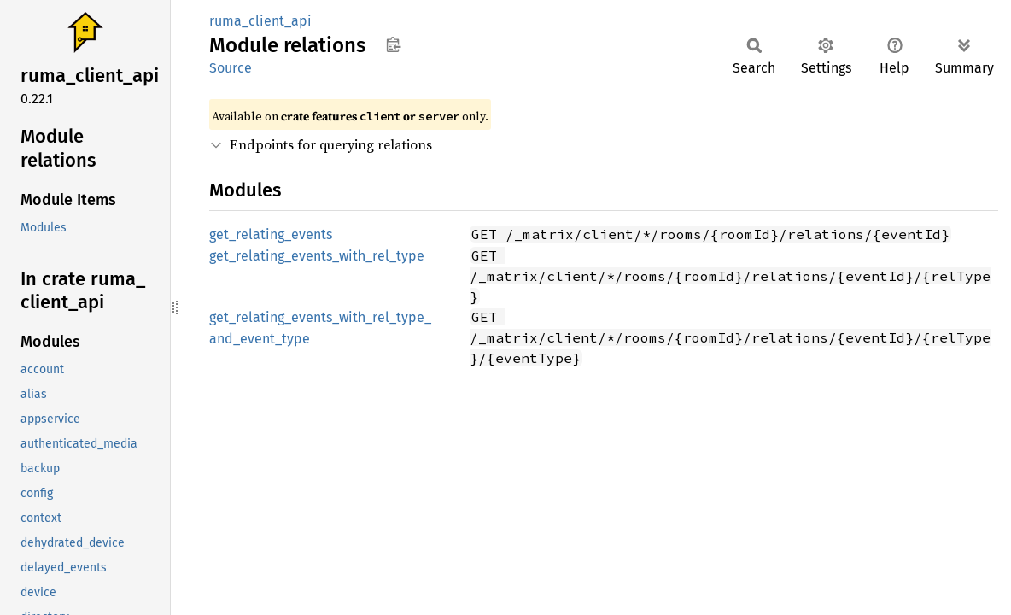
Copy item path (393, 44)
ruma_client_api (260, 21)
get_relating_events (270, 234)
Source (230, 68)
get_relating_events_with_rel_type (316, 256)
